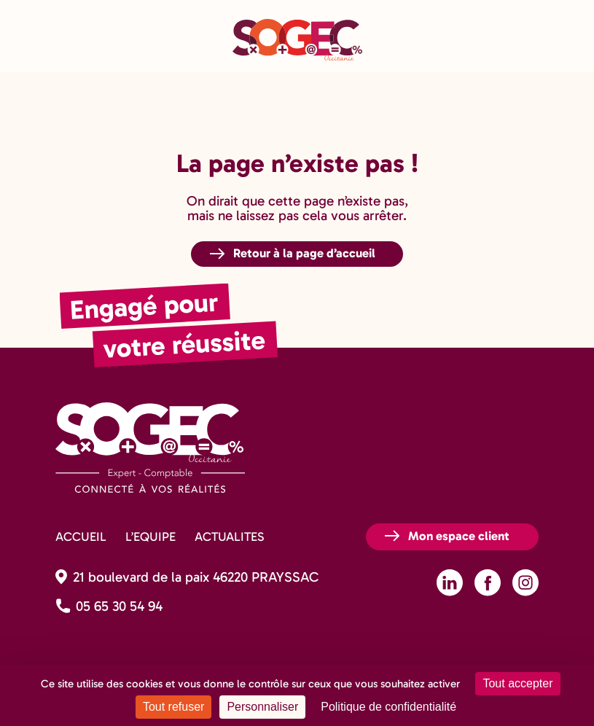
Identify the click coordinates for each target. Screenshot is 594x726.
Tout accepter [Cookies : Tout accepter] (517, 683)
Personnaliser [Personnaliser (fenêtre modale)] (262, 706)
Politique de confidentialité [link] (388, 706)
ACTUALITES (229, 536)
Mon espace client (458, 535)
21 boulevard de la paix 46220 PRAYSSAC (196, 577)
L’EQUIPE (150, 536)
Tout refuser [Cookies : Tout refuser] (173, 706)
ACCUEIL (80, 536)
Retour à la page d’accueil (304, 253)
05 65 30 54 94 (119, 606)
